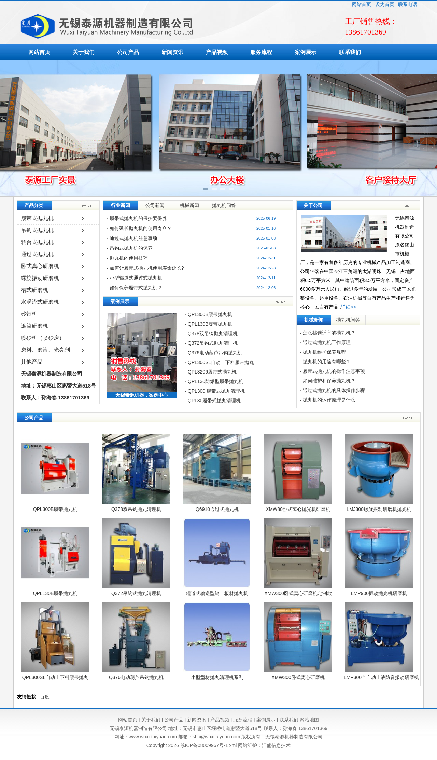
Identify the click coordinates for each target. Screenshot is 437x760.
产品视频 (217, 52)
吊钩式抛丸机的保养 (131, 248)
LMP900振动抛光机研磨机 (379, 593)
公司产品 (128, 52)
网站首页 (361, 4)
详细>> (348, 307)
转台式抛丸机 (37, 242)
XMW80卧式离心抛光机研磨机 (298, 509)
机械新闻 (189, 205)
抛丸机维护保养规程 (324, 352)
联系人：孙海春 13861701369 (55, 398)
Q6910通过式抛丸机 (217, 509)
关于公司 (313, 205)
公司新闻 (155, 205)
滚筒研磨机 (34, 326)
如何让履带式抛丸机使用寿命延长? (147, 268)
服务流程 (261, 52)
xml (233, 745)
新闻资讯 (172, 52)
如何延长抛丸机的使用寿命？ (141, 228)
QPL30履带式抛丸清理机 (214, 400)
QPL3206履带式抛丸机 (212, 372)
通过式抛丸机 (37, 254)
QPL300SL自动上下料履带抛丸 (221, 362)
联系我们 (350, 52)
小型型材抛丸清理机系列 (217, 677)
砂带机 (29, 314)
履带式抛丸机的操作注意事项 (334, 371)
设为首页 (384, 4)
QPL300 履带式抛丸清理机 (216, 391)
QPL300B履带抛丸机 (210, 314)
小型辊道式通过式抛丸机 (136, 278)
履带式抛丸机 (37, 218)
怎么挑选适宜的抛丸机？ (329, 333)
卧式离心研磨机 (40, 266)
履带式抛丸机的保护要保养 (138, 218)
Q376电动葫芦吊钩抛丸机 (215, 352)
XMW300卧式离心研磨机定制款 (298, 593)
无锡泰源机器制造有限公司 (51, 374)
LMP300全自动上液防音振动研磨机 (381, 677)
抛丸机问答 (224, 205)
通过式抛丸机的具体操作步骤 (334, 390)
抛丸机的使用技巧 (129, 258)
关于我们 (84, 52)
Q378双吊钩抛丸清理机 (213, 333)
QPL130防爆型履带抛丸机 (215, 381)
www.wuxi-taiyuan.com (153, 736)
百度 (45, 697)
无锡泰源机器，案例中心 (141, 395)
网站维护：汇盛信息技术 (264, 745)
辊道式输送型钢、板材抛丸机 (217, 593)
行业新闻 (120, 205)
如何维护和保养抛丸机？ (329, 380)
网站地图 (309, 719)
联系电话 (407, 4)
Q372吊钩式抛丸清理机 (213, 343)
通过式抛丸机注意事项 (133, 238)
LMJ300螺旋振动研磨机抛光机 (379, 509)
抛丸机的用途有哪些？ (327, 361)
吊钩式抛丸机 (37, 230)
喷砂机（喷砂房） (43, 338)
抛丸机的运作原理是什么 (329, 400)
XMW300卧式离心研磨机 (298, 677)
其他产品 (32, 362)
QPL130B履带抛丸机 (210, 324)
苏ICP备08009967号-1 (204, 745)
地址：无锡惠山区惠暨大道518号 (58, 386)
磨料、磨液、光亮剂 (45, 350)
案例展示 (305, 52)
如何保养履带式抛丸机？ (136, 287)
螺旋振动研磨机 (40, 278)
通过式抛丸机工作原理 (327, 342)
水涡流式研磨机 (40, 302)
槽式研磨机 (34, 290)
